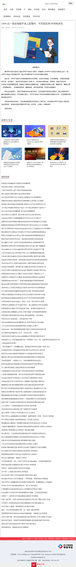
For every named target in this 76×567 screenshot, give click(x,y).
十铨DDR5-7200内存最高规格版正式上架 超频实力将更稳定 (11, 142)
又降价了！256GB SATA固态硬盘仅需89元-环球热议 (19, 496)
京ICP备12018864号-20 (38, 557)
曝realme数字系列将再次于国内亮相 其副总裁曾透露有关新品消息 (24, 284)
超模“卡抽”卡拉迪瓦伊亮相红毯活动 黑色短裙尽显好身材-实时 (23, 402)
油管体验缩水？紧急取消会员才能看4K (15, 527)
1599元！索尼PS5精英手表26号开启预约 (15, 468)
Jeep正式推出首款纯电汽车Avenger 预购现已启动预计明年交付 (23, 270)
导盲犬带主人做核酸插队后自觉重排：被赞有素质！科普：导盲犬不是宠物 (27, 416)
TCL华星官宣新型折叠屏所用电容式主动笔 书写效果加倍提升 (22, 291)
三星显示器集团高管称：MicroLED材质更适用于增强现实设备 (23, 374)
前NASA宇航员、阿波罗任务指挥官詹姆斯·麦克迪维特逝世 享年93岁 (25, 520)
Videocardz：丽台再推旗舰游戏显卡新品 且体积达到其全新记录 (23, 329)
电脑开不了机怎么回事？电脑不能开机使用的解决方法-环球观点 (35, 164)
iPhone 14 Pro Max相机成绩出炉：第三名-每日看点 (19, 485)
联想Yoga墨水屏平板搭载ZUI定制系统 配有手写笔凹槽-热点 (22, 364)
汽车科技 (36, 16)
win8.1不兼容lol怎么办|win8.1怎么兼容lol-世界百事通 (35, 142)
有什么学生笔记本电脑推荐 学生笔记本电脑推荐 (18, 211)
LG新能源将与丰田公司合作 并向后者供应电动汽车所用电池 (22, 371)
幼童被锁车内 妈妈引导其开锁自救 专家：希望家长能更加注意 (23, 308)
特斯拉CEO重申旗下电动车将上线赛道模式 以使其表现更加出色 (23, 392)
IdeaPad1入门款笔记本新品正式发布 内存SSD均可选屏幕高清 (23, 287)
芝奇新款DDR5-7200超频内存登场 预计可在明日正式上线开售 (23, 350)
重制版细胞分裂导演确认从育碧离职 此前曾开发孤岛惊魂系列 (23, 395)
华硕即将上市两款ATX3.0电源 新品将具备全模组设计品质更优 (23, 277)
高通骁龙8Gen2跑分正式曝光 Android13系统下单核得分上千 (22, 274)
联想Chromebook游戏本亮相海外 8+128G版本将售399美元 (22, 353)
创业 (44, 9)
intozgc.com (48, 554)
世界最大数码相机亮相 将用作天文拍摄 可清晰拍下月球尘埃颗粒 (24, 447)
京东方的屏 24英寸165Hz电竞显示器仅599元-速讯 (19, 475)
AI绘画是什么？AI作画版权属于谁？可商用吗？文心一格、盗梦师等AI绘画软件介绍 (30, 340)
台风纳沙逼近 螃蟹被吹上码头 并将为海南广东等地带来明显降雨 (24, 312)
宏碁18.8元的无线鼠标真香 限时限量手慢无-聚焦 (18, 440)
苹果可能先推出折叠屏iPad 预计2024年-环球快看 (18, 465)
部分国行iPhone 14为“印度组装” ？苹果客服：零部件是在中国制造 (24, 478)
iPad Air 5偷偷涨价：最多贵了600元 (14, 458)
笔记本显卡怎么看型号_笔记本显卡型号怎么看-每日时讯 (58, 164)
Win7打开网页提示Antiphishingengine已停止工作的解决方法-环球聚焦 (26, 228)
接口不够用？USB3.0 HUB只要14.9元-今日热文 (18, 412)
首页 (6, 9)
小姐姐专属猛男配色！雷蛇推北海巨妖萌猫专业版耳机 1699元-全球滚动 (26, 426)
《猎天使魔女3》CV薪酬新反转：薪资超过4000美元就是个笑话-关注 (25, 346)
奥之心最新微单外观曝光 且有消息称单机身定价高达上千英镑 (23, 437)
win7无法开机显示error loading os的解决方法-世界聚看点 (21, 197)
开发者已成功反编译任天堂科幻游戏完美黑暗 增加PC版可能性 (23, 256)
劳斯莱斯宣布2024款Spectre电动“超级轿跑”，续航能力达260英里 (24, 513)
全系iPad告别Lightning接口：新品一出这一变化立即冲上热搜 (22, 301)
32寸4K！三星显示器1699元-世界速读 (14, 472)
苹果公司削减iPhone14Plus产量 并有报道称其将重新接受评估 (23, 235)
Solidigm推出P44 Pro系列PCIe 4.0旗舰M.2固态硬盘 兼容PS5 (22, 381)
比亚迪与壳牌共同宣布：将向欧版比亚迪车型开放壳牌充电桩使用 (24, 260)
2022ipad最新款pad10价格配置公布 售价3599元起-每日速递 (22, 322)
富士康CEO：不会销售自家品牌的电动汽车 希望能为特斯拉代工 (23, 433)
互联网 (18, 9)
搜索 (70, 3)
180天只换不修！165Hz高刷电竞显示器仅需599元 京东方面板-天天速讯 (26, 517)
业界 (11, 9)
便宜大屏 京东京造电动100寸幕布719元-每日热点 (18, 524)
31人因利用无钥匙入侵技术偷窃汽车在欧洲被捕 (18, 367)
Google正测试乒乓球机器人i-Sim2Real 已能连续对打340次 (22, 378)
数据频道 (7, 16)
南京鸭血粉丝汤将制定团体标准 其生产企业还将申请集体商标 (23, 298)
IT (24, 9)
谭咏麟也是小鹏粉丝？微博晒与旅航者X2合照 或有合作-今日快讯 (24, 423)
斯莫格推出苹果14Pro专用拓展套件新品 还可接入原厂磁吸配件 (23, 246)
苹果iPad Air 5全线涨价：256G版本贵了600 (16, 319)
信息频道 (26, 16)
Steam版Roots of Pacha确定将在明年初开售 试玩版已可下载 (22, 249)
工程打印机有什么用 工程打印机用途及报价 (16, 190)
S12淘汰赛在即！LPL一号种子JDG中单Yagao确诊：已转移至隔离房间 (26, 461)
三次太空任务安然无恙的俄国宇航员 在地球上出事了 (19, 326)
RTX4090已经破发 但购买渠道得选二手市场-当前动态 (20, 419)
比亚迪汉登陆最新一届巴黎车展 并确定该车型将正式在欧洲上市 (23, 267)
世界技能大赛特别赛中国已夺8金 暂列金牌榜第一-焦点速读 (22, 315)
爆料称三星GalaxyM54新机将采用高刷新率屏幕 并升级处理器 (23, 357)
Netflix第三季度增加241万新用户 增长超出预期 (17, 430)
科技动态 (16, 16)
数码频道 (51, 9)
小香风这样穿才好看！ (9, 343)
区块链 (36, 9)
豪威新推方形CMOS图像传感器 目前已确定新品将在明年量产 (23, 385)
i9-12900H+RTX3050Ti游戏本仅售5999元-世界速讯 (19, 451)
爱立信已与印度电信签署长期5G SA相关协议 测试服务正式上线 (23, 388)
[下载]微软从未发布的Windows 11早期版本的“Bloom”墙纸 (21, 489)
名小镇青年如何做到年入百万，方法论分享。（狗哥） (20, 333)
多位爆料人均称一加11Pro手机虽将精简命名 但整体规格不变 (22, 242)
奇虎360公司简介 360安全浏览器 (13, 187)
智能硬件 (61, 9)
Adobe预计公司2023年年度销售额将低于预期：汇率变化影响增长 (24, 492)
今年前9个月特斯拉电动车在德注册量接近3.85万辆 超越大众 (22, 503)
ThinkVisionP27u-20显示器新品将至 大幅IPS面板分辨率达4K (22, 263)
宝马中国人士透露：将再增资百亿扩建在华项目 (18, 506)
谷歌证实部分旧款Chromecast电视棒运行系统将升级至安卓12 (23, 336)
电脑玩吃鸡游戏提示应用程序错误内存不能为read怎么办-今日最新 (11, 164)
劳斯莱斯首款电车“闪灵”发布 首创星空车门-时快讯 (19, 454)
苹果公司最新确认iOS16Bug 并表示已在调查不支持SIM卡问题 (23, 294)
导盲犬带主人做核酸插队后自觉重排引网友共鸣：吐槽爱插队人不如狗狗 (26, 482)
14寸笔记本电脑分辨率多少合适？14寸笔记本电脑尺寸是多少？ (23, 208)
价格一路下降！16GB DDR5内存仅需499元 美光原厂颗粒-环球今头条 (25, 499)
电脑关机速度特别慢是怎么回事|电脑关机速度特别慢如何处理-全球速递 (58, 142)
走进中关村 (56, 554)
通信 (30, 9)
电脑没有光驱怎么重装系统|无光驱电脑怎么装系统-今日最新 (22, 201)
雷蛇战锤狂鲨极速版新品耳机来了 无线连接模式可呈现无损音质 (23, 399)
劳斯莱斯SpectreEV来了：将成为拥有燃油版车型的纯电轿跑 (22, 280)
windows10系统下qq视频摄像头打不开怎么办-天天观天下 (21, 218)
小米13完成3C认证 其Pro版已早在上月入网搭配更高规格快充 (23, 253)
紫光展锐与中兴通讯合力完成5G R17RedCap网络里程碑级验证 (23, 232)
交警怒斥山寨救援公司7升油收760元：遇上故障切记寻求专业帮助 (24, 305)
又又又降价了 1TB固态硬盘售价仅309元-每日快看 (18, 406)
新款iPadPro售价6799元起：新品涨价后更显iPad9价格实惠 (22, 239)
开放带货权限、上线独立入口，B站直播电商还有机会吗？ (21, 360)
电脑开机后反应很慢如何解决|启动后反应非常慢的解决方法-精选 (24, 221)
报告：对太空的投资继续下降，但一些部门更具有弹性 (20, 510)
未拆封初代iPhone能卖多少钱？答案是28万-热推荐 (19, 409)
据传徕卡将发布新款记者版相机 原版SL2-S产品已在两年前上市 (23, 204)
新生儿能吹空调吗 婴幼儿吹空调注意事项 (15, 194)
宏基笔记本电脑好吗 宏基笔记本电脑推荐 (15, 183)
